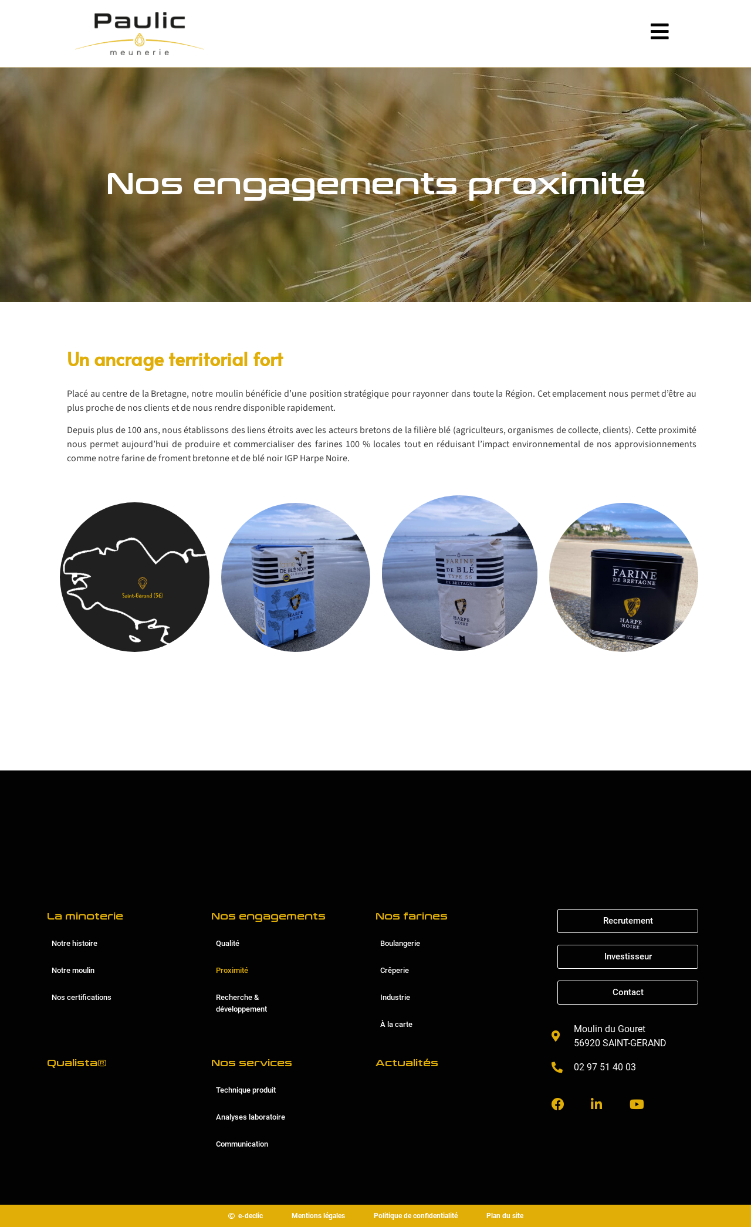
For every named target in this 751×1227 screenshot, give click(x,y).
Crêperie (394, 970)
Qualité (227, 943)
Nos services (251, 1063)
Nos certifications (81, 997)
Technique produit (246, 1090)
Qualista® (77, 1063)
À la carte (396, 1024)
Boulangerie (400, 943)
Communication (242, 1144)
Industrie (395, 997)
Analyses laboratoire (250, 1117)
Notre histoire (74, 943)
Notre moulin (73, 970)
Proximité (232, 970)
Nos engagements (268, 916)
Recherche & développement (241, 1003)
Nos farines (412, 916)
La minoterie (85, 916)
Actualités (407, 1063)
